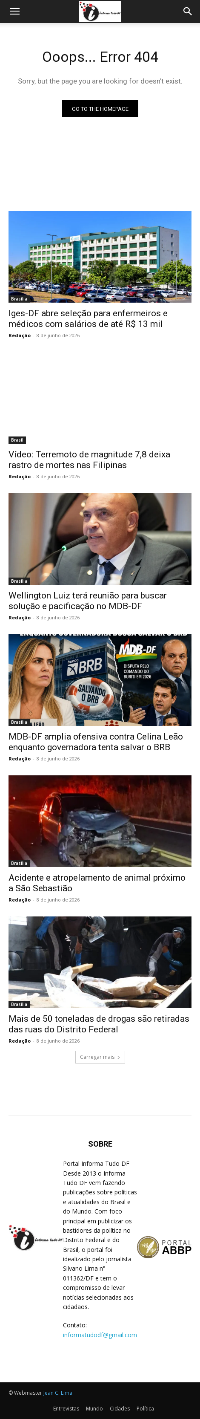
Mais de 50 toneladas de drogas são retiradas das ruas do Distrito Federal (99, 1024)
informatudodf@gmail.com (100, 1335)
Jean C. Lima (57, 1392)
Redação (20, 335)
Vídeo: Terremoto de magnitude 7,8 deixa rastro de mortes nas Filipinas (89, 459)
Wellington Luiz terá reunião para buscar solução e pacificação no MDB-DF (88, 600)
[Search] (188, 11)
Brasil (17, 440)
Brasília (19, 299)
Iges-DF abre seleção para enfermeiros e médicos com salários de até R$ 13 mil (88, 318)
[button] (14, 11)
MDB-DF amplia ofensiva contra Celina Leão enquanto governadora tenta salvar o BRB (96, 741)
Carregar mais (100, 1057)
